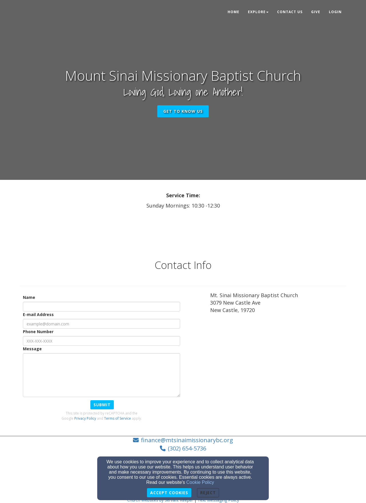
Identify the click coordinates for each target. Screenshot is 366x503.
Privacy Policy (85, 418)
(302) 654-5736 (187, 448)
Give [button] (315, 11)
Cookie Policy (200, 482)
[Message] (101, 375)
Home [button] (233, 11)
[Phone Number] (101, 341)
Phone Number (38, 331)
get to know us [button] (183, 111)
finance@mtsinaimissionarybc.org (187, 440)
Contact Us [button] (290, 11)
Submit (102, 404)
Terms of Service (117, 418)
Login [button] (335, 11)
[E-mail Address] (101, 324)
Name (29, 297)
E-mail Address (38, 314)
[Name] (101, 306)
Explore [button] (258, 11)
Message (32, 348)
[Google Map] (278, 360)
